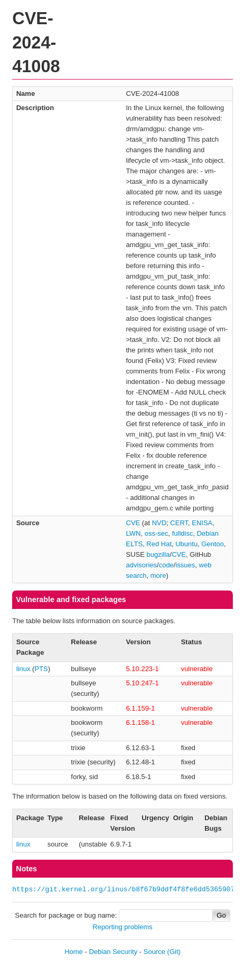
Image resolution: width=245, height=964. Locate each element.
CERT (179, 523)
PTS (41, 669)
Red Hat (159, 544)
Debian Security (113, 952)
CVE (133, 523)
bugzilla (158, 554)
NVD (159, 523)
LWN (133, 533)
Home (73, 952)
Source (154, 952)
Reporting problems (122, 927)
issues (185, 565)
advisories (141, 565)
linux (23, 669)
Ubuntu (186, 544)
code (166, 565)
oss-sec (156, 533)
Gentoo (212, 544)
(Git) (174, 952)
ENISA (202, 523)
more (158, 575)
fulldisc (182, 533)
